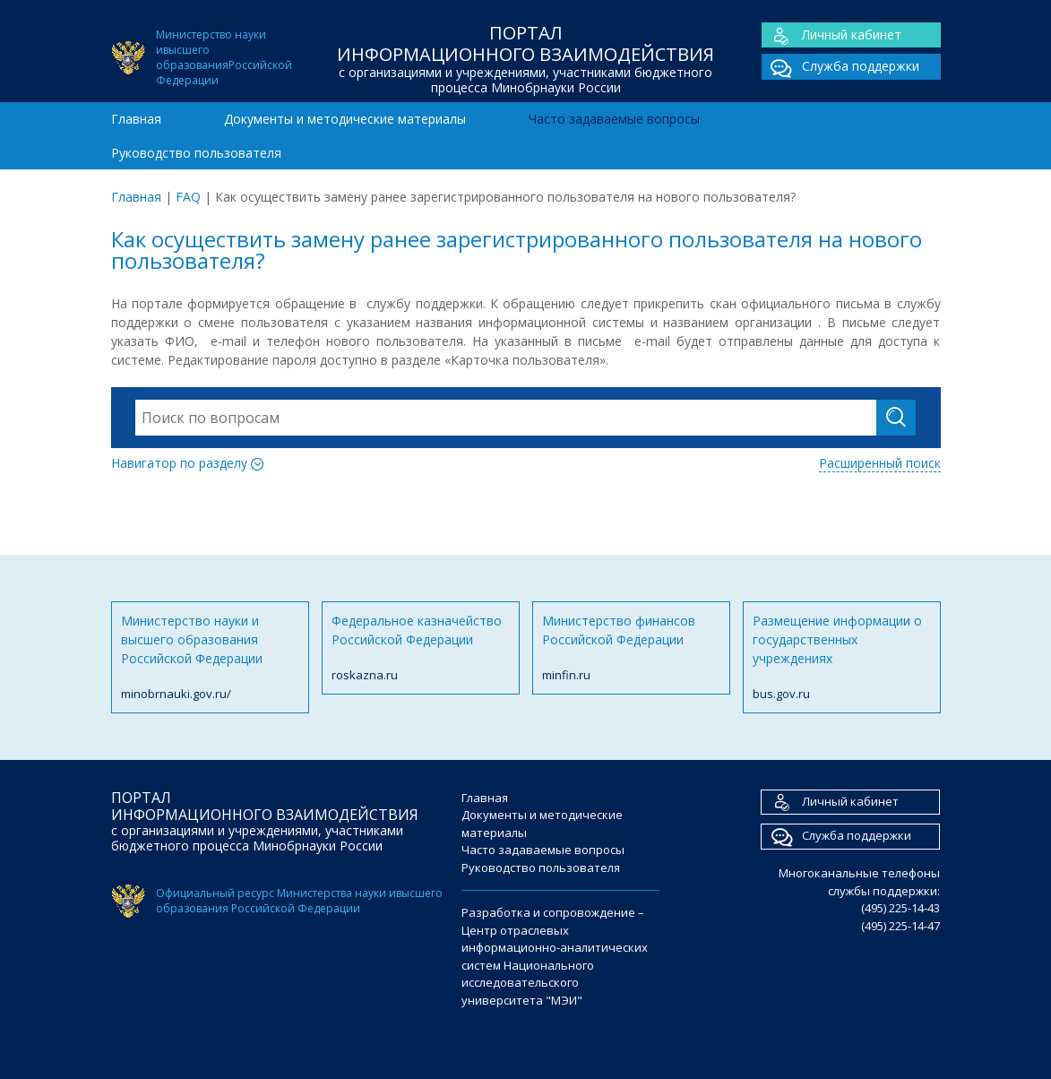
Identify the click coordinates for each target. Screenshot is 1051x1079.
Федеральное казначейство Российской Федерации (421, 648)
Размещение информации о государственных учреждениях (842, 658)
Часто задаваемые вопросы (614, 118)
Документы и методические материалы (345, 118)
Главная (136, 118)
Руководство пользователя (196, 152)
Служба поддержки (840, 66)
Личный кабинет (831, 35)
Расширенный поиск (880, 462)
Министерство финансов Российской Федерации (631, 648)
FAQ (188, 196)
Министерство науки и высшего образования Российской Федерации (210, 658)
